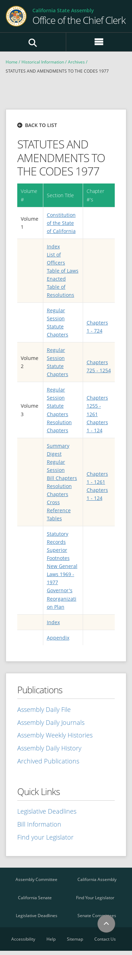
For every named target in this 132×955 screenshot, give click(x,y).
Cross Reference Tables (59, 510)
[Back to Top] (106, 924)
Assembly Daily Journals (50, 722)
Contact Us (105, 939)
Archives (76, 62)
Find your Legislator (45, 837)
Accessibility (23, 939)
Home (12, 62)
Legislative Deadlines (46, 811)
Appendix (58, 637)
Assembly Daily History (49, 748)
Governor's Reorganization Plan (61, 598)
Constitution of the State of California (61, 223)
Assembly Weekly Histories (55, 735)
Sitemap (75, 939)
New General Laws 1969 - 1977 (62, 574)
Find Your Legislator (95, 898)
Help (51, 939)
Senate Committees (96, 916)
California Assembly (97, 879)
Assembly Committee (36, 879)
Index (53, 246)
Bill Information (39, 824)
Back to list (41, 125)
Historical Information (42, 62)
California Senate (35, 898)
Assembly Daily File (44, 709)
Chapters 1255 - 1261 (97, 405)
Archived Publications (48, 761)
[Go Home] (79, 16)
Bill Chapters (62, 478)
